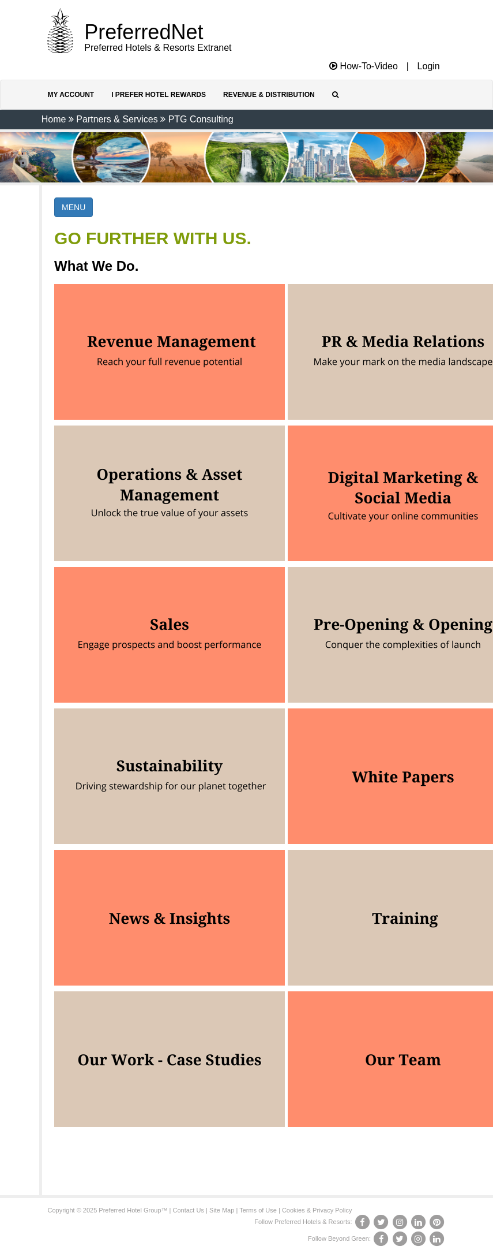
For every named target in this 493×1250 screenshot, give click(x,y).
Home (54, 119)
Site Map (221, 1210)
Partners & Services (116, 119)
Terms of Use (258, 1210)
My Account (71, 95)
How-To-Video (363, 66)
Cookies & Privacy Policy (317, 1210)
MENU (73, 207)
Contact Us (188, 1210)
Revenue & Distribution (269, 95)
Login (428, 66)
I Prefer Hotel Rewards (158, 95)
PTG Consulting (201, 119)
